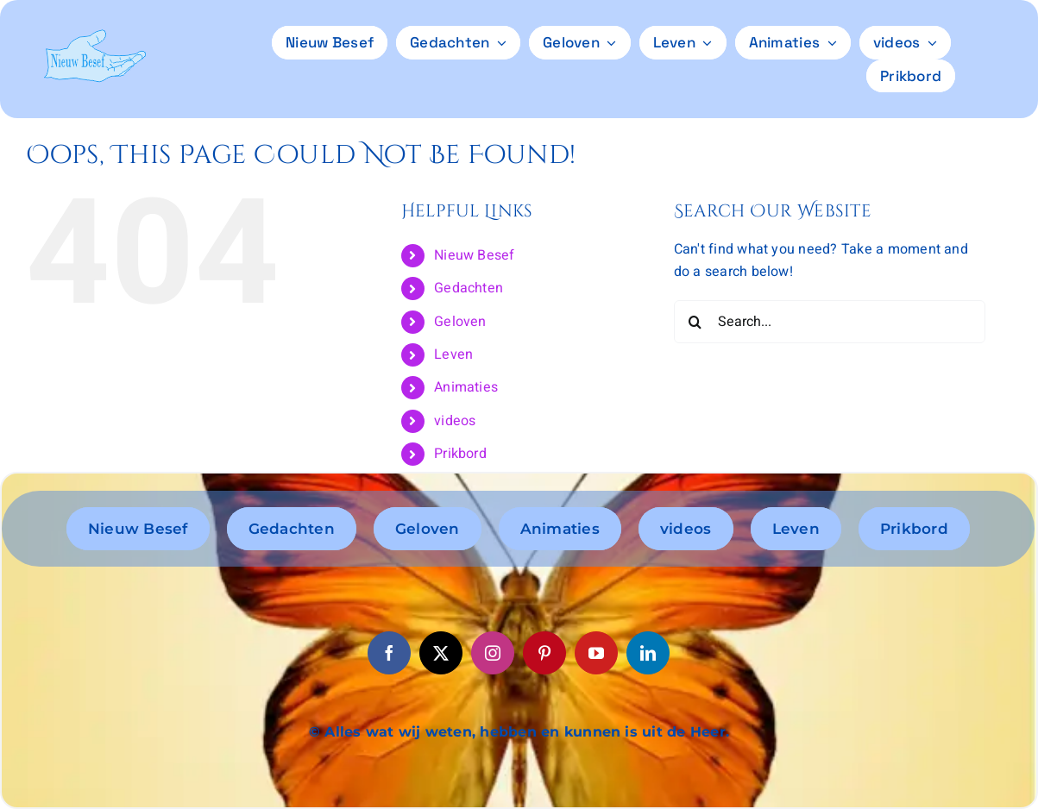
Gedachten (468, 288)
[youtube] (596, 652)
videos (454, 421)
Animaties (466, 387)
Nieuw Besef (474, 255)
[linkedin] (648, 652)
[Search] (695, 321)
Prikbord (460, 453)
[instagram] (492, 652)
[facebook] (389, 652)
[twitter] (440, 652)
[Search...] (829, 321)
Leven (453, 354)
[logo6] (94, 36)
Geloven (460, 321)
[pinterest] (544, 652)
